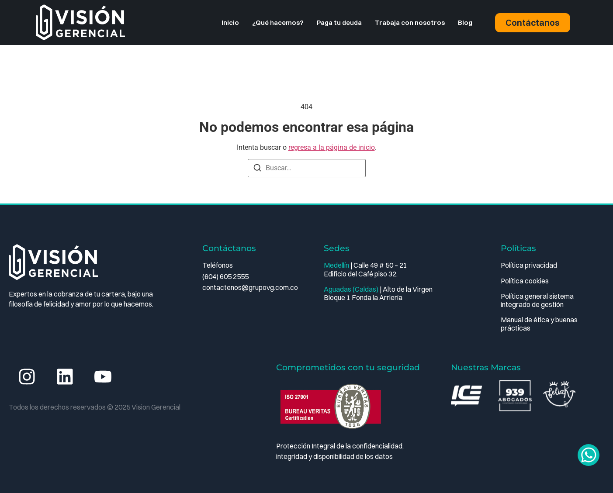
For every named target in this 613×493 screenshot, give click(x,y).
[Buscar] (257, 169)
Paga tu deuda (339, 22)
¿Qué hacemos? (278, 22)
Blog (465, 22)
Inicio (230, 22)
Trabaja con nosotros (410, 22)
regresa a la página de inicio (331, 147)
